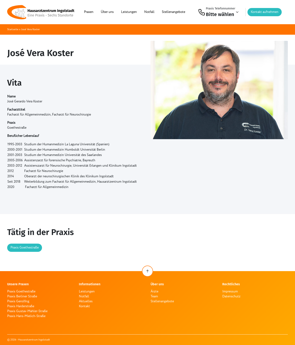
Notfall (149, 12)
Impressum (230, 291)
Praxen (88, 12)
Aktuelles (86, 301)
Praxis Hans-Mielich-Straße (26, 316)
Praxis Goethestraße (24, 247)
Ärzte (154, 291)
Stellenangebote (173, 12)
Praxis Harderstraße (20, 306)
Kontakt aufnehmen (264, 12)
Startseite (12, 29)
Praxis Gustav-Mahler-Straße (27, 311)
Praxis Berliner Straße (22, 296)
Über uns (107, 12)
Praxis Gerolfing (18, 301)
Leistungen (129, 12)
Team (154, 296)
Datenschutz (231, 296)
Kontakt (84, 306)
